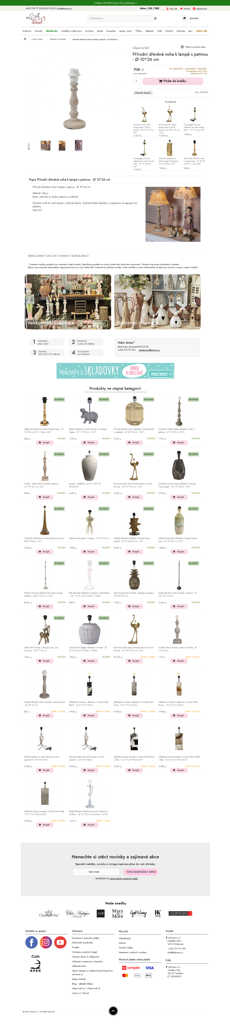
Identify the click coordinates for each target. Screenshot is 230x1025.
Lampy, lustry (51, 255)
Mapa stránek (79, 979)
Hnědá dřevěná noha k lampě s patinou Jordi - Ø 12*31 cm (44, 704)
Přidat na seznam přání (195, 46)
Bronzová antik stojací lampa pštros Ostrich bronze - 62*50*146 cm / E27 (169, 128)
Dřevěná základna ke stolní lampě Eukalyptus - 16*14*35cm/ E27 (169, 161)
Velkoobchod (79, 966)
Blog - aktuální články (82, 983)
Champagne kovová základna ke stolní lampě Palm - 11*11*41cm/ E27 (194, 127)
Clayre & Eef (141, 48)
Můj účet (173, 8)
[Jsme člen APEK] (35, 963)
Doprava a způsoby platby (85, 938)
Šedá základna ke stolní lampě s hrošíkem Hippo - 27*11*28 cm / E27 (88, 431)
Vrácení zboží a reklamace (85, 956)
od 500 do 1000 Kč (79, 255)
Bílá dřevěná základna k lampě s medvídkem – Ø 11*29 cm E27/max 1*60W (89, 595)
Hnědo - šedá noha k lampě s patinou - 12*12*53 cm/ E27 (41, 485)
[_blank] (60, 942)
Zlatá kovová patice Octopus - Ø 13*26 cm (89, 538)
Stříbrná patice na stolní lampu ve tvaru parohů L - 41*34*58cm (86, 758)
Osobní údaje (126, 947)
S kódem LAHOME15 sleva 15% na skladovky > (115, 3)
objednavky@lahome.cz (149, 350)
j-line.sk (85, 993)
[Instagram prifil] (46, 942)
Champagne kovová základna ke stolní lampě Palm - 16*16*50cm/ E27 (144, 162)
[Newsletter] (96, 872)
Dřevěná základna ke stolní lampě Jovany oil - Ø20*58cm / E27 (44, 540)
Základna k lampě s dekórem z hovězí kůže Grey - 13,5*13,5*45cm (133, 704)
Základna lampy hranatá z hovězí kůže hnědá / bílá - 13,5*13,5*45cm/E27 (179, 758)
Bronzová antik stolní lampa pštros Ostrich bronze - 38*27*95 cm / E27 (144, 128)
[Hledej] (155, 18)
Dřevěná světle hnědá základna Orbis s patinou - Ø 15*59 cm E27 (176, 431)
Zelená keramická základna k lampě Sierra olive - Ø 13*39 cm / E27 (177, 540)
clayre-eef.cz (78, 988)
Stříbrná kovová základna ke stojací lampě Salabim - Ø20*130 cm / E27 (43, 595)
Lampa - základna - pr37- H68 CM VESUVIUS (85, 485)
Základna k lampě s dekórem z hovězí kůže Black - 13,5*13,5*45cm (88, 704)
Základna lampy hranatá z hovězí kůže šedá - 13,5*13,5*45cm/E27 (44, 813)
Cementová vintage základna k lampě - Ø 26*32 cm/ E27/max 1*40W (88, 649)
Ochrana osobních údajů (84, 952)
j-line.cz (75, 993)
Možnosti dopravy (143, 92)
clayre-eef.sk (93, 988)
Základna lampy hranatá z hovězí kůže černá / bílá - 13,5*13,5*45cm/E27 (134, 758)
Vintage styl (64, 255)
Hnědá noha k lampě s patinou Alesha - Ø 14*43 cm (177, 649)
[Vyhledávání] (120, 18)
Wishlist (187, 8)
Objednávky (125, 938)
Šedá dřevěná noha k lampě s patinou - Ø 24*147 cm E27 (177, 595)
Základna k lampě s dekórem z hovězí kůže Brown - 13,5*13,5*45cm (178, 704)
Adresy (122, 943)
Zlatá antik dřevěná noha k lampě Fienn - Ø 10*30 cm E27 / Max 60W (194, 161)
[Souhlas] (94, 879)
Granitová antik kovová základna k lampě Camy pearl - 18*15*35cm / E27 (176, 485)
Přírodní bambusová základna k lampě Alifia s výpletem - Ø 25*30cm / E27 (134, 431)
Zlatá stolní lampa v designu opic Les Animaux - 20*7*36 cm (41, 649)
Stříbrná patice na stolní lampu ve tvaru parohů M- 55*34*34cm (42, 758)
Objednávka (201, 8)
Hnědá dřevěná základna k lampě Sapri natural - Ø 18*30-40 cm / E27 (132, 540)
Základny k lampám (36, 255)
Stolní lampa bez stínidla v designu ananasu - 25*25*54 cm (134, 595)
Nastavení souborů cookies (133, 952)
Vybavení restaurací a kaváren (87, 961)
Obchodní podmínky (82, 942)
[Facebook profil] (31, 942)
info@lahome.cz (64, 8)
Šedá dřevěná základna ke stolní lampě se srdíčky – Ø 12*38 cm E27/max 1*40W (88, 813)
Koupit (46, 442)
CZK (150, 8)
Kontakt (75, 947)
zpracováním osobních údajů (124, 878)
